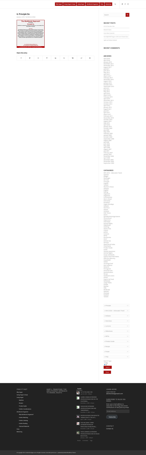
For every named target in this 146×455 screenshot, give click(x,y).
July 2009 (106, 130)
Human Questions (109, 251)
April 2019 (107, 58)
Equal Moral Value (109, 244)
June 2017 (107, 71)
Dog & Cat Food (109, 279)
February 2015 (108, 97)
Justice (106, 232)
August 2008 (107, 140)
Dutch (105, 215)
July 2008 (106, 142)
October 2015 (108, 85)
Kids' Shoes (107, 213)
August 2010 (107, 121)
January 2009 (108, 135)
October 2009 (108, 128)
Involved (106, 293)
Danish (106, 209)
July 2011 (106, 111)
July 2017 (106, 69)
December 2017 (109, 64)
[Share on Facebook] (21, 58)
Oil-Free (106, 180)
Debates (106, 188)
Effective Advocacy (109, 258)
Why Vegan (20, 392)
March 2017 (107, 76)
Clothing (106, 227)
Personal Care (108, 270)
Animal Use (107, 241)
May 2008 (107, 146)
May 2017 (107, 72)
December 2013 (109, 100)
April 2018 (107, 60)
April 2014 (107, 98)
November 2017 (109, 65)
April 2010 (107, 125)
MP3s (105, 236)
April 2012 (107, 105)
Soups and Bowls (109, 255)
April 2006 (107, 158)
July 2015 (106, 88)
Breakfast (107, 202)
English (106, 183)
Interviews (107, 201)
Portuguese (107, 269)
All (106, 365)
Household (107, 260)
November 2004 (109, 161)
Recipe (106, 274)
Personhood (107, 218)
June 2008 (107, 144)
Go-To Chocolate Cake (109, 26)
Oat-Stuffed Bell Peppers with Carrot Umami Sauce (116, 36)
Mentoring (19, 431)
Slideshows (107, 225)
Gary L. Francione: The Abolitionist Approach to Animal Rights (57, 391)
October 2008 (108, 137)
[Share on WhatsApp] (38, 58)
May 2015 (107, 92)
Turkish (106, 185)
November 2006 (109, 156)
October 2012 (108, 104)
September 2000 (109, 163)
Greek (105, 249)
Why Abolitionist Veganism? (26, 414)
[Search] (115, 4)
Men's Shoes (108, 199)
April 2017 (107, 74)
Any (107, 363)
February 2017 (108, 78)
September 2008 (109, 139)
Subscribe (112, 417)
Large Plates (108, 283)
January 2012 (108, 107)
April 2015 (107, 93)
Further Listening (23, 420)
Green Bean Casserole (109, 33)
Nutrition (107, 208)
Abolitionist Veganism (22, 412)
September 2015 (109, 86)
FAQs (18, 429)
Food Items (107, 246)
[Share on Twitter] (29, 58)
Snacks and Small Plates (111, 256)
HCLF (105, 239)
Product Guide (108, 248)
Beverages (107, 178)
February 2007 (108, 153)
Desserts (106, 267)
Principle (106, 182)
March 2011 (107, 114)
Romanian (107, 281)
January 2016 (108, 83)
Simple (106, 284)
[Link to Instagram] (128, 4)
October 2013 (108, 102)
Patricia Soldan (31, 17)
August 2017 (107, 67)
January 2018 (108, 62)
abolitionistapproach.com (114, 393)
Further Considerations (25, 409)
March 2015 (107, 95)
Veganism (107, 194)
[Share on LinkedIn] (55, 58)
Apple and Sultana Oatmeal (110, 40)
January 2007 (108, 154)
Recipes (21, 403)
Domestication (108, 272)
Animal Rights (108, 223)
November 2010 (109, 118)
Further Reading (23, 423)
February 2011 (108, 116)
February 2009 (108, 133)
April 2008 (107, 147)
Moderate (107, 290)
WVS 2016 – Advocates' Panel (113, 173)
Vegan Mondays (109, 204)
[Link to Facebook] (125, 4)
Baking (106, 192)
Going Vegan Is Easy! (22, 394)
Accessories (107, 237)
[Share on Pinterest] (47, 58)
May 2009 (107, 132)
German (106, 242)
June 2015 (107, 90)
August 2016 (107, 81)
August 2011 (107, 109)
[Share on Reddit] (81, 58)
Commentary (108, 197)
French (106, 230)
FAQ (105, 288)
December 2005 (109, 160)
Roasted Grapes (107, 29)
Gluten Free (107, 229)
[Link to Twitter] (122, 4)
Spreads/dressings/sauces (112, 216)
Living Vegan (20, 397)
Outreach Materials (24, 426)
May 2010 (107, 123)
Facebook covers (109, 276)
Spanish (106, 175)
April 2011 (107, 112)
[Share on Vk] (72, 58)
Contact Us (109, 429)
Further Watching (23, 417)
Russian (106, 286)
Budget (106, 176)
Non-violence (108, 265)
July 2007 (106, 151)
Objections (107, 220)
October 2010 (108, 119)
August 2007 (107, 149)
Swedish (106, 295)
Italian (106, 262)
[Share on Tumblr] (64, 58)
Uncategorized (108, 263)
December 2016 (109, 79)
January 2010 (108, 126)
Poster (106, 277)
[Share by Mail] (90, 58)
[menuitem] (59, 4)
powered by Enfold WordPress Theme (67, 452)
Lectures (106, 211)
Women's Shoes (109, 187)
